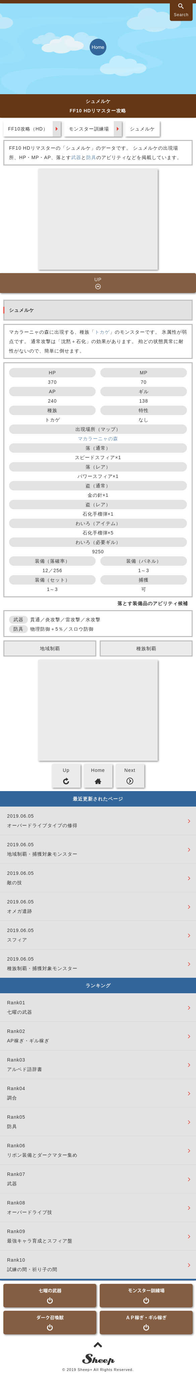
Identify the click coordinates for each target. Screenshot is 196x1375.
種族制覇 (146, 648)
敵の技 (14, 882)
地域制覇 (50, 648)
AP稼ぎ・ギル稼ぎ (28, 1040)
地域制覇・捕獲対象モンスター (42, 854)
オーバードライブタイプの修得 (42, 825)
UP (97, 279)
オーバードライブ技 (29, 1212)
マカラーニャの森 (98, 438)
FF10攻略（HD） (28, 129)
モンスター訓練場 (89, 129)
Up (66, 770)
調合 (12, 1098)
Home (98, 770)
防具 (91, 157)
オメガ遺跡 (19, 911)
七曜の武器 (19, 1012)
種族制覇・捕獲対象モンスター (42, 968)
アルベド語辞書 (24, 1069)
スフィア (17, 939)
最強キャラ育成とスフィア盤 (39, 1240)
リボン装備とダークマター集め (42, 1155)
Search (181, 14)
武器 (76, 157)
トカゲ (102, 332)
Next (130, 770)
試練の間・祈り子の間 (32, 1269)
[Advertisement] (98, 219)
